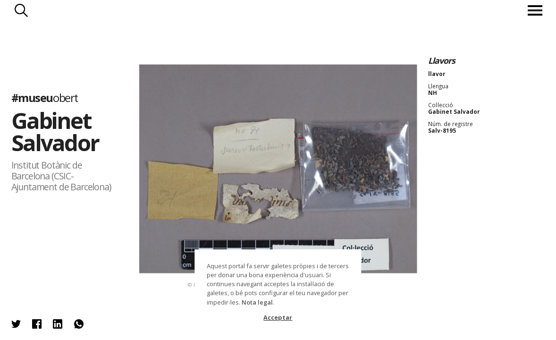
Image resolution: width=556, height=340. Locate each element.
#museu (44, 98)
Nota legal (257, 302)
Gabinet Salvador (55, 131)
